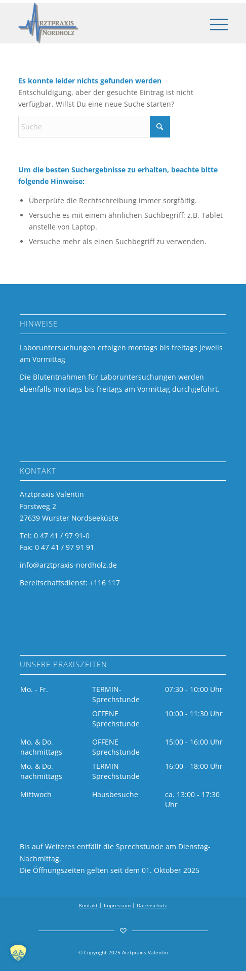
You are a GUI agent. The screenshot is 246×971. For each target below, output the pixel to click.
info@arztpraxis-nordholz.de (68, 565)
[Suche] (94, 126)
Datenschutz (152, 905)
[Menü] (214, 23)
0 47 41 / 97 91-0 (62, 535)
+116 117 (105, 582)
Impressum (117, 905)
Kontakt (88, 905)
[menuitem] (214, 23)
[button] (18, 953)
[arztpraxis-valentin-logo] (101, 23)
